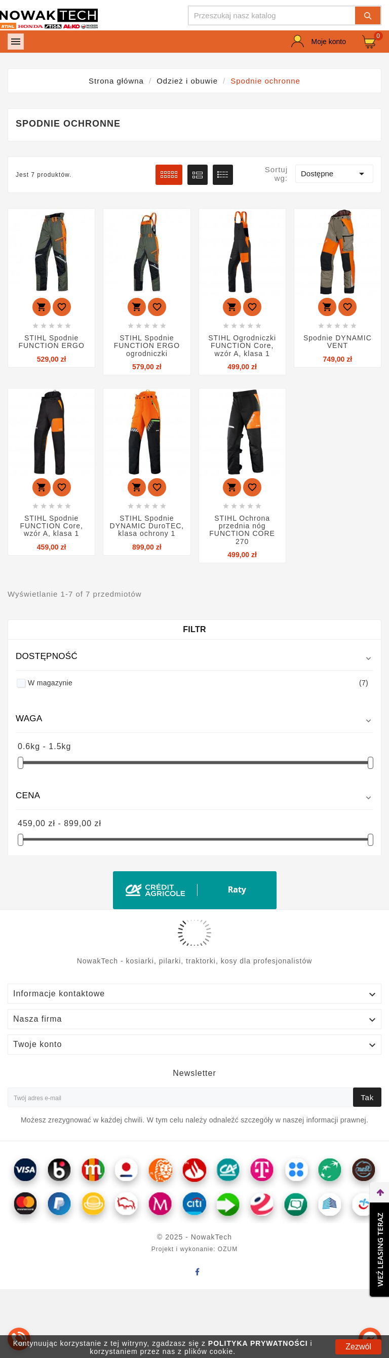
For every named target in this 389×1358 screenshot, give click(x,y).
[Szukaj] (272, 15)
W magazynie (198, 683)
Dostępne (334, 174)
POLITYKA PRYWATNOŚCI (258, 1343)
